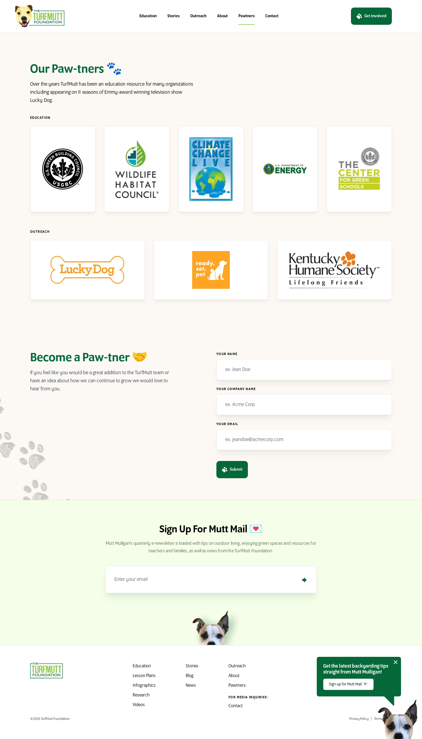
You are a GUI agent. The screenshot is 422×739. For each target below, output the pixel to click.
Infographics (144, 685)
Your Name (227, 354)
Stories (173, 16)
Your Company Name (236, 389)
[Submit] (304, 580)
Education (148, 16)
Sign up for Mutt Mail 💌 (348, 684)
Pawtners (246, 16)
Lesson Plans (144, 675)
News (191, 685)
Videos (139, 704)
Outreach (198, 16)
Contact (272, 16)
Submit (232, 470)
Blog (190, 675)
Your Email (227, 424)
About (222, 16)
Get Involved (371, 16)
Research (141, 695)
